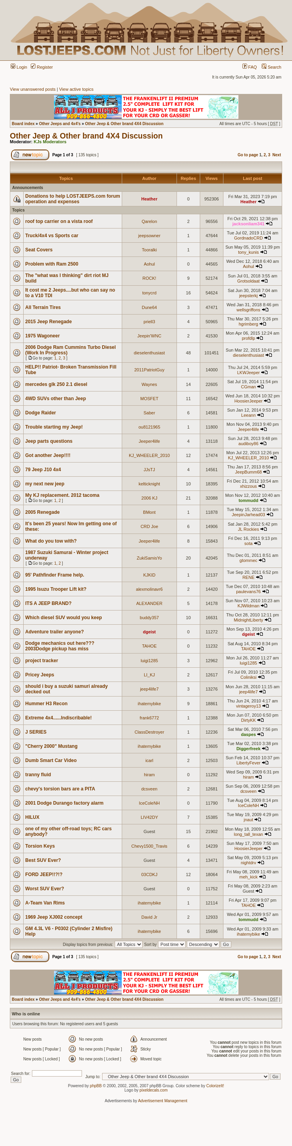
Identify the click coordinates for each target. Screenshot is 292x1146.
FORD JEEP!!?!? (44, 874)
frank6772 (149, 717)
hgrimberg (249, 324)
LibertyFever (248, 762)
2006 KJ (149, 498)
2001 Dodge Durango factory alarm (64, 803)
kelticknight (149, 483)
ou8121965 (149, 427)
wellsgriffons (248, 309)
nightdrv (248, 862)
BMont (149, 512)
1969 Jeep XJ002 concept (53, 917)
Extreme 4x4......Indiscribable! (58, 718)
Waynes (149, 384)
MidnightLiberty (248, 620)
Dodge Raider (40, 413)
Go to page (248, 155)
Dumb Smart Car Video (50, 760)
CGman (248, 386)
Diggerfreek (248, 748)
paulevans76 (248, 591)
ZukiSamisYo (149, 558)
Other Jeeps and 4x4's (60, 124)
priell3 (149, 321)
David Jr (149, 917)
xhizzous (248, 486)
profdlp (248, 338)
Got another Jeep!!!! (48, 455)
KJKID (149, 575)
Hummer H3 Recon (46, 703)
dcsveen (149, 788)
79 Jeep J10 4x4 (43, 469)
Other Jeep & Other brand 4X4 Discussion (124, 124)
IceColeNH (149, 803)
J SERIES (35, 732)
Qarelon (149, 221)
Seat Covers (38, 250)
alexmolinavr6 (149, 589)
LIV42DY (149, 817)
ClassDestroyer (149, 732)
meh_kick (248, 876)
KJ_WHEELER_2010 (149, 455)
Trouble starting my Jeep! (54, 427)
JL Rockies (248, 529)
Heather (149, 199)
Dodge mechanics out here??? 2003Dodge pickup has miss (59, 646)
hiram (149, 774)
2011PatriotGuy (149, 369)
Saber (149, 412)
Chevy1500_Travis (149, 846)
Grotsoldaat (248, 281)
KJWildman (249, 605)
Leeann (248, 415)
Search (271, 67)
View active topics (76, 89)
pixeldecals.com (153, 1090)
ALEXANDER (149, 603)
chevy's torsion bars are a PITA (60, 789)
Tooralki (149, 249)
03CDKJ (149, 874)
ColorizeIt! (215, 1086)
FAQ (249, 67)
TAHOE (149, 646)
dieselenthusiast (149, 352)
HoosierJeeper (248, 401)
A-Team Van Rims (45, 903)
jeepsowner (149, 235)
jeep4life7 (149, 689)
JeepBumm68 (248, 472)
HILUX (32, 817)
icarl (149, 760)
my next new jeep (44, 484)
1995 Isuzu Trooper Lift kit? (55, 589)
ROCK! (149, 278)
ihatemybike (149, 703)
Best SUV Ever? (43, 860)
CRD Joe (149, 526)
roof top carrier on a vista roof (59, 221)
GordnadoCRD (248, 238)
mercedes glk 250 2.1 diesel (56, 384)
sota (248, 543)
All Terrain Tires (43, 307)
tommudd (248, 500)
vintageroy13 (248, 706)
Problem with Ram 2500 (51, 264)
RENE (248, 577)
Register (42, 67)
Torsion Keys (40, 846)
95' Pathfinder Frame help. (54, 575)
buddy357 (149, 617)
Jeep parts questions (49, 441)
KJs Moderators (50, 141)
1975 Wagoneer (42, 336)
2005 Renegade (42, 512)
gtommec (248, 560)
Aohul (149, 264)
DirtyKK (248, 720)
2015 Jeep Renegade (48, 321)
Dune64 (149, 307)
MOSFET (149, 398)
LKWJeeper (248, 372)
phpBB (96, 1086)
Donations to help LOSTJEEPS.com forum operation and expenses (72, 198)
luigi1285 (149, 660)
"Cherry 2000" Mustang (51, 746)
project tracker (41, 660)
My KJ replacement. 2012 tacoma (62, 495)
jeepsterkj (248, 295)
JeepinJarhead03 (248, 514)
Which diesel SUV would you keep (63, 617)
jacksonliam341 (248, 223)
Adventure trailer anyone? (54, 632)
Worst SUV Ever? (44, 888)
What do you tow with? (51, 541)
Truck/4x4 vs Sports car (51, 235)
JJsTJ (149, 469)
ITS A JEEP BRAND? (48, 603)
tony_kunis (248, 252)
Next (276, 155)
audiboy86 (248, 443)
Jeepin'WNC (150, 335)
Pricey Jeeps (39, 675)
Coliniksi (248, 677)
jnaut (248, 819)
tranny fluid (38, 774)
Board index (23, 124)
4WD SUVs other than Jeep (55, 398)
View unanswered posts (33, 89)
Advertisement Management (162, 1101)
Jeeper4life (248, 429)
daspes (248, 734)
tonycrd (149, 292)
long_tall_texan (248, 834)
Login (19, 67)
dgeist (149, 631)
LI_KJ (149, 674)
